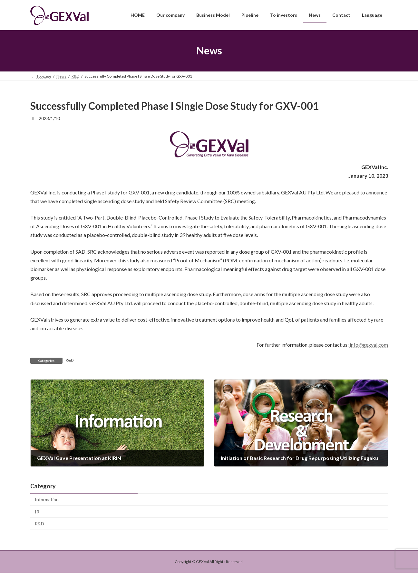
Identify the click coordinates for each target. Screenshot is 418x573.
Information (47, 499)
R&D (69, 360)
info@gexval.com (369, 345)
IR (37, 511)
